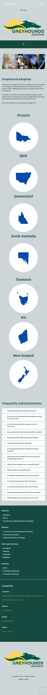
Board (5, 518)
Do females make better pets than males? (23, 475)
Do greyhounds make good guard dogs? (22, 438)
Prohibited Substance (11, 571)
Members (6, 515)
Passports (6, 554)
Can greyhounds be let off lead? (19, 443)
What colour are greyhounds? (19, 470)
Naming (6, 551)
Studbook (6, 557)
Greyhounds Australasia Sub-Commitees (18, 521)
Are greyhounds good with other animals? (24, 492)
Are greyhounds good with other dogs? (22, 487)
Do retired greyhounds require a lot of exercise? (22, 425)
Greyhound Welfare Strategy (14, 538)
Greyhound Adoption (11, 535)
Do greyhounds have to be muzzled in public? (25, 432)
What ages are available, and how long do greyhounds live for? (23, 458)
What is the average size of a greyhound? (23, 464)
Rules (5, 568)
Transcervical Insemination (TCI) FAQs (18, 532)
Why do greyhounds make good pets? (22, 411)
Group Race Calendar (11, 574)
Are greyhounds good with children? (21, 481)
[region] (23, 61)
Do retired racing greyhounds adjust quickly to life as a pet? (24, 417)
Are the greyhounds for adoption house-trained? (23, 450)
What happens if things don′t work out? (22, 498)
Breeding (6, 548)
